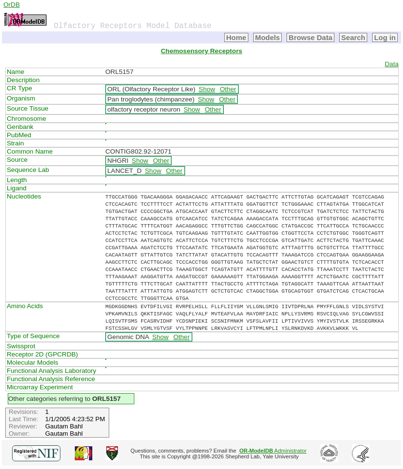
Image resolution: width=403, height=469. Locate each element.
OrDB (11, 4)
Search (353, 37)
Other (228, 89)
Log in (385, 37)
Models (267, 37)
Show (207, 89)
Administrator (272, 451)
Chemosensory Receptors (201, 51)
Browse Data (310, 37)
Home (236, 37)
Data (392, 64)
